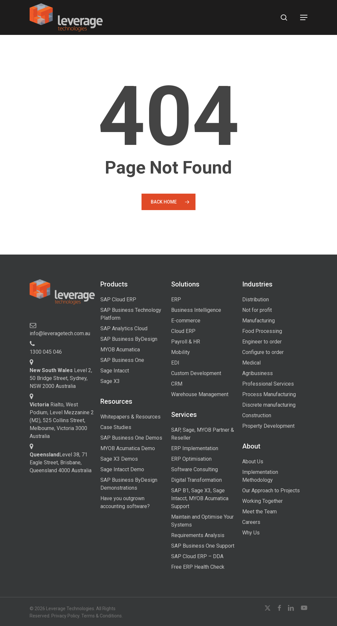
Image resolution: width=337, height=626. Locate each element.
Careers (251, 522)
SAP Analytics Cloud (123, 328)
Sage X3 (110, 381)
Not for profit (257, 310)
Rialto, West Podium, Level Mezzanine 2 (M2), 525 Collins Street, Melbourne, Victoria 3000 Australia (62, 420)
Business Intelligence (196, 310)
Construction (256, 415)
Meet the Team (259, 511)
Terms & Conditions (101, 615)
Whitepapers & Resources (130, 417)
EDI (175, 363)
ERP (176, 299)
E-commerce (185, 320)
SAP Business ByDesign (128, 339)
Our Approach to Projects (271, 490)
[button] (303, 17)
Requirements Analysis (197, 535)
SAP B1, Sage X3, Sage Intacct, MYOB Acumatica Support (199, 498)
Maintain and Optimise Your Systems (202, 521)
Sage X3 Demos (119, 459)
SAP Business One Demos (131, 438)
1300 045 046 (46, 352)
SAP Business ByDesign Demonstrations (128, 484)
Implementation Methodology (260, 476)
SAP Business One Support (202, 546)
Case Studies (115, 427)
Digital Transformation (196, 480)
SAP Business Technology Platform (130, 314)
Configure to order (263, 352)
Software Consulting (194, 469)
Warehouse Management (199, 394)
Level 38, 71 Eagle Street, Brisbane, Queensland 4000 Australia (60, 462)
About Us (252, 461)
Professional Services (268, 384)
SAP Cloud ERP (118, 299)
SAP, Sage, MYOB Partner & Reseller (202, 434)
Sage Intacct (114, 370)
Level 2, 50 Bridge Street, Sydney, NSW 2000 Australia (61, 378)
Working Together (262, 501)
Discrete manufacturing (269, 405)
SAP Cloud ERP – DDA (197, 556)
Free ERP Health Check (197, 567)
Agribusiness (257, 373)
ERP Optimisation (191, 459)
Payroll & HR (185, 342)
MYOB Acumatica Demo (127, 448)
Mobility (180, 352)
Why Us (251, 533)
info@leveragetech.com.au (60, 333)
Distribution (255, 299)
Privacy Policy (65, 615)
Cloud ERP (183, 331)
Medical (251, 363)
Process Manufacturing (269, 394)
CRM (176, 384)
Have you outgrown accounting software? (125, 502)
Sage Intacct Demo (122, 469)
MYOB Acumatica (120, 349)
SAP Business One (122, 360)
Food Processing (262, 331)
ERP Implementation (194, 448)
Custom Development (196, 373)
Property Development (268, 426)
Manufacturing (258, 320)
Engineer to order (262, 342)
